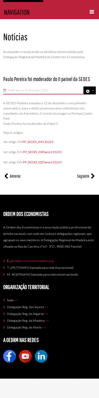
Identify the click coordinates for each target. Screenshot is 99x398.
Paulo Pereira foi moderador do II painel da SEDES (46, 79)
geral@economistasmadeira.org (32, 261)
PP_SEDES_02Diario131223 (42, 162)
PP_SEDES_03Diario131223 (41, 152)
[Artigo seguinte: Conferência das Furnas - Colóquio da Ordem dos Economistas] (86, 176)
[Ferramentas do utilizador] (89, 90)
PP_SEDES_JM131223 (37, 142)
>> (16, 300)
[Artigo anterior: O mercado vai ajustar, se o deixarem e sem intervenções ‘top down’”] (12, 176)
